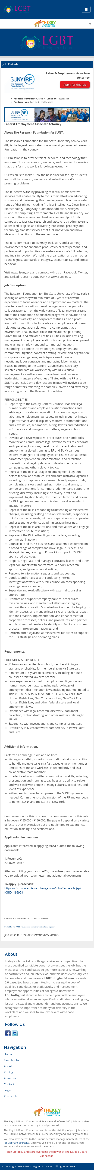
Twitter (15, 1033)
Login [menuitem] (7, 1090)
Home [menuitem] (8, 1054)
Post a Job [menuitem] (10, 1096)
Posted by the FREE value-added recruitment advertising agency (29, 927)
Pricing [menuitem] (8, 1072)
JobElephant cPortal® (16, 1142)
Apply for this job (75, 85)
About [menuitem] (8, 1066)
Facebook (8, 1033)
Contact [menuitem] (9, 1084)
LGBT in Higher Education (38, 1166)
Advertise (10, 1078)
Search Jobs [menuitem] (11, 1060)
